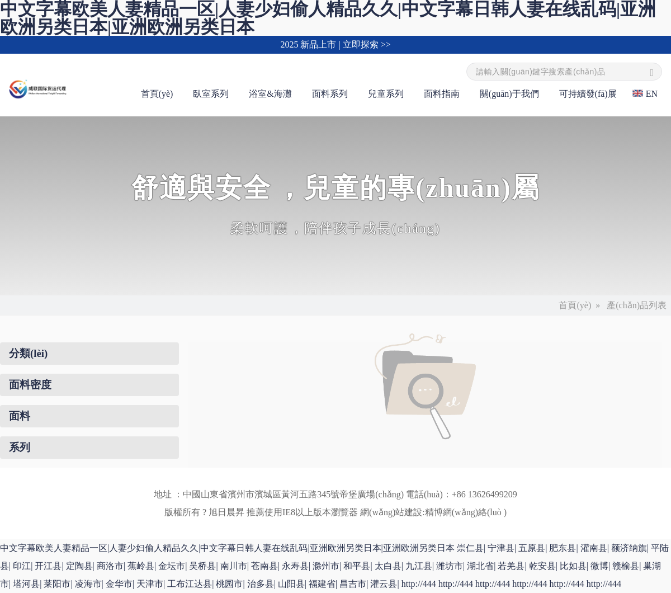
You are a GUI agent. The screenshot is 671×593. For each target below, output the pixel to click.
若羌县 (511, 566)
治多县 (260, 584)
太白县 (388, 566)
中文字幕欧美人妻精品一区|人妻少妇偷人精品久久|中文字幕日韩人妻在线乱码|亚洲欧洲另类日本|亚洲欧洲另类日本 (227, 548)
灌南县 (593, 548)
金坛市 (171, 566)
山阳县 (291, 584)
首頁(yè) (157, 93)
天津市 (149, 584)
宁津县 (501, 548)
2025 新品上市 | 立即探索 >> (335, 44)
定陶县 (79, 566)
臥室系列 (211, 93)
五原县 (531, 548)
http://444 (418, 584)
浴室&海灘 (270, 93)
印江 (22, 566)
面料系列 (330, 93)
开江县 (48, 566)
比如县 (573, 566)
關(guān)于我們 (509, 93)
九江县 (418, 566)
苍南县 (264, 566)
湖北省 (480, 566)
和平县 (356, 566)
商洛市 (110, 566)
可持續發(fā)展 (588, 93)
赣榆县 (625, 566)
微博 (599, 566)
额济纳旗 (629, 548)
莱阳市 (57, 584)
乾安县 (542, 566)
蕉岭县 (140, 566)
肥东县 (562, 548)
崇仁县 (470, 548)
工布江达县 (189, 584)
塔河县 (26, 584)
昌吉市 (352, 584)
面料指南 (442, 93)
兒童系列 (386, 93)
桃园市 (229, 584)
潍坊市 (449, 566)
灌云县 (383, 584)
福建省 (322, 584)
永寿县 (295, 566)
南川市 (233, 566)
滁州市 (326, 566)
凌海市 (88, 584)
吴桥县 (202, 566)
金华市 (119, 584)
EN (652, 93)
